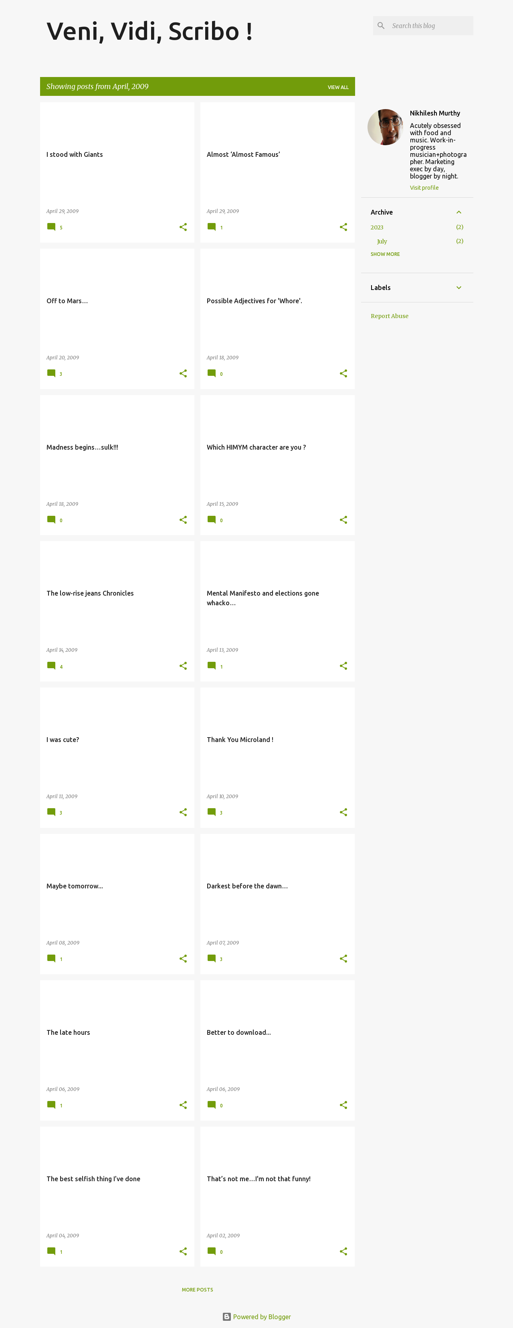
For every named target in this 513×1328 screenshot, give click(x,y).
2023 (377, 227)
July (382, 241)
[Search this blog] (431, 25)
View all (338, 87)
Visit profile (424, 188)
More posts (197, 1289)
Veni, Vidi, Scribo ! (149, 30)
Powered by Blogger (256, 1316)
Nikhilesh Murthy (435, 113)
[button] (183, 227)
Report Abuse (389, 316)
